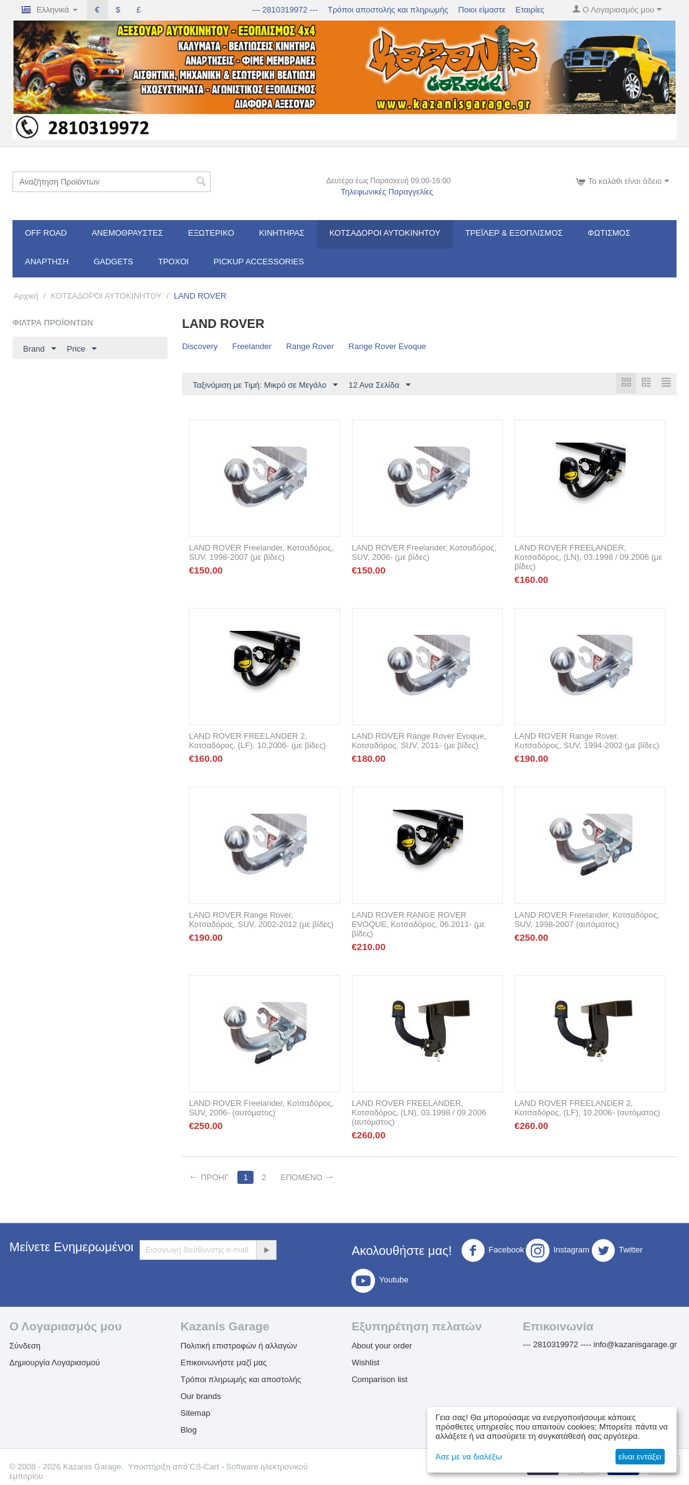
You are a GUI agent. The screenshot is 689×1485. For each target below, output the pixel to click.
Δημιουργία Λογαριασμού (54, 1363)
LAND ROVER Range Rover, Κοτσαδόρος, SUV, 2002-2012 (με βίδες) (261, 920)
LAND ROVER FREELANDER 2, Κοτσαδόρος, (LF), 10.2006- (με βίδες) (257, 741)
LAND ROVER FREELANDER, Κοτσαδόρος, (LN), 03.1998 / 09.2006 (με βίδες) (588, 558)
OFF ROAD (46, 233)
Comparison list (379, 1380)
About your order (381, 1346)
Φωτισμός (608, 233)
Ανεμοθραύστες (127, 233)
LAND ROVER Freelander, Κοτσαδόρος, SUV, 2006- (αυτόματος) (261, 1108)
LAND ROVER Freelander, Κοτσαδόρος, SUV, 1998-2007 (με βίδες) (261, 553)
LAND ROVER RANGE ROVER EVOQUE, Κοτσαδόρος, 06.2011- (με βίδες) (418, 925)
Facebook (492, 1251)
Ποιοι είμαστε (482, 9)
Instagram (557, 1251)
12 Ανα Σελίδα (380, 385)
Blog (189, 1430)
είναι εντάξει (640, 1456)
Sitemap (196, 1413)
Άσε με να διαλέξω (468, 1456)
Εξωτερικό (211, 233)
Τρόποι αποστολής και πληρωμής (388, 9)
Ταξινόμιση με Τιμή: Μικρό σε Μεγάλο (265, 385)
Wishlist (365, 1363)
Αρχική (26, 295)
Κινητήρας (282, 233)
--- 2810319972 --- (285, 9)
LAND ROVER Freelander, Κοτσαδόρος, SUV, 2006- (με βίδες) (424, 553)
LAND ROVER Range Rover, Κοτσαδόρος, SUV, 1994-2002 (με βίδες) (587, 741)
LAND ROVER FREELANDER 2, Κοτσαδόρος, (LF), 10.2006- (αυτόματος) (587, 1108)
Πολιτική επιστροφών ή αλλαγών (239, 1346)
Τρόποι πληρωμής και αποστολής (241, 1380)
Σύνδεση (24, 1346)
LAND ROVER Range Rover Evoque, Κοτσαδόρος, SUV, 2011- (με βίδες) (419, 741)
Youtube (379, 1281)
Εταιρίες (529, 9)
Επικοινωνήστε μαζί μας (224, 1363)
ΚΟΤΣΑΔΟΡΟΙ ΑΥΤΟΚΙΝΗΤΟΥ (385, 233)
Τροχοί (173, 261)
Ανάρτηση (47, 261)
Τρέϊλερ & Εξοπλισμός (514, 233)
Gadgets (113, 261)
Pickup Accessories (259, 261)
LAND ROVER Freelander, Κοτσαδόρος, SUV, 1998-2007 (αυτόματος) (587, 920)
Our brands (201, 1396)
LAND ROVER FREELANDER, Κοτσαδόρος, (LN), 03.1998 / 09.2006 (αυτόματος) (419, 1113)
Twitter (616, 1251)
